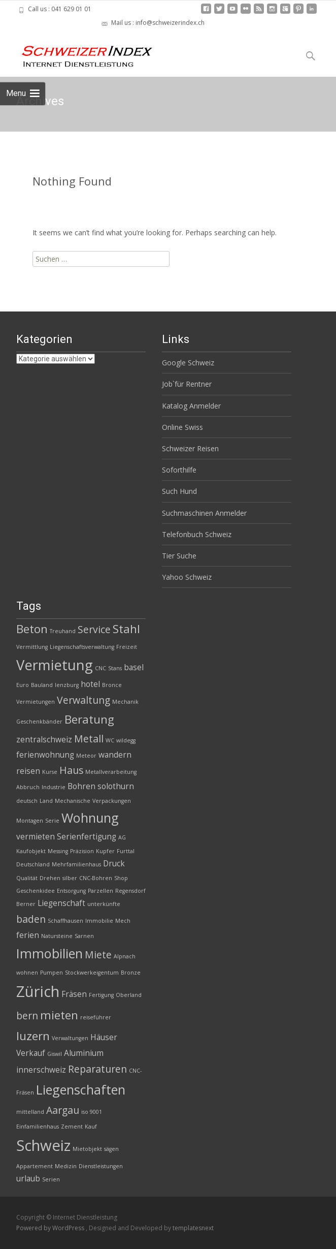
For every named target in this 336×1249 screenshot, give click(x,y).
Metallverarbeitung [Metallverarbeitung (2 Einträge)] (111, 771)
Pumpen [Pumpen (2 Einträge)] (51, 972)
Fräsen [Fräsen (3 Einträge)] (74, 994)
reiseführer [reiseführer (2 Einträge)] (95, 1017)
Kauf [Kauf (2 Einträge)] (91, 1126)
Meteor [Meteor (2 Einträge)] (86, 755)
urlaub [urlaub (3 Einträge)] (28, 1178)
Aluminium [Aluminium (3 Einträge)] (84, 1053)
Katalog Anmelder (191, 406)
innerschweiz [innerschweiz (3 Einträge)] (41, 1070)
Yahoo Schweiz (187, 577)
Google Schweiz (188, 362)
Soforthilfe (179, 470)
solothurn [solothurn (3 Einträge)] (115, 786)
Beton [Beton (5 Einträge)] (32, 629)
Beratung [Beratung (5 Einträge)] (89, 719)
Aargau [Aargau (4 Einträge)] (62, 1110)
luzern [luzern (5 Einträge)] (33, 1036)
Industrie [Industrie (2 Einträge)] (53, 787)
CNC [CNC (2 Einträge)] (100, 668)
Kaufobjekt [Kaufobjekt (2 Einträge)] (31, 851)
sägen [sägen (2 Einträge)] (111, 1148)
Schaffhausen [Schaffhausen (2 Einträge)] (65, 920)
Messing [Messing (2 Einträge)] (58, 851)
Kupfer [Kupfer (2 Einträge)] (105, 851)
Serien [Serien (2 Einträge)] (51, 1179)
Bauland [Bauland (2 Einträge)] (42, 685)
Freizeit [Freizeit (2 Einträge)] (126, 646)
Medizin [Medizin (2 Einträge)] (66, 1166)
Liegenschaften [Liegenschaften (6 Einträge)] (80, 1089)
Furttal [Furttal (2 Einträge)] (126, 851)
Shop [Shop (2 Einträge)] (121, 878)
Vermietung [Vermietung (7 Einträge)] (54, 664)
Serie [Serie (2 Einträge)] (52, 820)
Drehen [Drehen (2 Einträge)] (50, 878)
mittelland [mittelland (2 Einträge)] (30, 1111)
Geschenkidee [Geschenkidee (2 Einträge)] (35, 890)
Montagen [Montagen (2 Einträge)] (29, 820)
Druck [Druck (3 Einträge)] (114, 863)
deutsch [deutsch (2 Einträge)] (27, 800)
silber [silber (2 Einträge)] (69, 878)
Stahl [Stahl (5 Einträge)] (126, 629)
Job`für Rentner (187, 384)
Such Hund (179, 491)
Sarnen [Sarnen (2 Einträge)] (84, 936)
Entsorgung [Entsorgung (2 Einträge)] (71, 890)
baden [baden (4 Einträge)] (31, 919)
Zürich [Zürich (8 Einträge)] (37, 991)
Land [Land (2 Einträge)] (46, 800)
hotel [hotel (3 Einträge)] (90, 684)
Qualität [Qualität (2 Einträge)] (27, 878)
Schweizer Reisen (190, 448)
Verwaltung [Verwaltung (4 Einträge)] (83, 700)
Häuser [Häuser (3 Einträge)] (103, 1037)
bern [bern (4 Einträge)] (27, 1015)
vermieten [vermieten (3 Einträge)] (35, 836)
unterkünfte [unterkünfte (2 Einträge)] (103, 904)
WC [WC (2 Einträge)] (110, 740)
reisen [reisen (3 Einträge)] (28, 771)
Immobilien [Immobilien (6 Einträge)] (49, 953)
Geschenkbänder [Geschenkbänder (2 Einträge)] (39, 721)
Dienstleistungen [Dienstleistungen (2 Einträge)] (101, 1166)
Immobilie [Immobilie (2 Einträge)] (99, 920)
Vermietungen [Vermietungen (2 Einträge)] (35, 701)
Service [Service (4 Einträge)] (94, 629)
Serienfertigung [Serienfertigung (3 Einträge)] (86, 836)
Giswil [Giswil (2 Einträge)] (54, 1053)
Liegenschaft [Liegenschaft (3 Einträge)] (61, 903)
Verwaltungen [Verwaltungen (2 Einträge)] (70, 1038)
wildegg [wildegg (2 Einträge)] (126, 740)
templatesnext (193, 1228)
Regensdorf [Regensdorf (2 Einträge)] (130, 890)
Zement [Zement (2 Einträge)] (72, 1126)
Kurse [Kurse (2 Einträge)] (49, 771)
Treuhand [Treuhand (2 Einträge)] (63, 631)
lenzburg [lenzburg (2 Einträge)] (67, 685)
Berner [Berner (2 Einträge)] (26, 904)
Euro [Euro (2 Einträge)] (22, 685)
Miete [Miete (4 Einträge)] (98, 954)
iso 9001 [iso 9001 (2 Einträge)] (91, 1111)
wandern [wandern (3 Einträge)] (114, 755)
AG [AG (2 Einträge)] (122, 837)
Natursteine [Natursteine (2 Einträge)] (57, 936)
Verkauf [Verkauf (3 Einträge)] (30, 1053)
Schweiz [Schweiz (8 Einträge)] (43, 1145)
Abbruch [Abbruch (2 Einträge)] (28, 787)
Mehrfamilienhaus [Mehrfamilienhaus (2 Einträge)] (76, 864)
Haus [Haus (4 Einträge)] (71, 770)
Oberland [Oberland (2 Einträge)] (129, 994)
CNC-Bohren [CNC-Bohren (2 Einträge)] (95, 878)
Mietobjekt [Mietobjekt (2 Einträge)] (87, 1148)
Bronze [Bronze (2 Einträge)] (131, 972)
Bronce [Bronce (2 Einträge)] (112, 685)
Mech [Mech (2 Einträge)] (122, 920)
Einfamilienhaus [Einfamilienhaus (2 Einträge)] (37, 1126)
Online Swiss (182, 427)
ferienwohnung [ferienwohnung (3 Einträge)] (45, 755)
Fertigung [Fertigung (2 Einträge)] (101, 994)
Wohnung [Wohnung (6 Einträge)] (90, 817)
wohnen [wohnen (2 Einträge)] (27, 972)
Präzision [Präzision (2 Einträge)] (82, 851)
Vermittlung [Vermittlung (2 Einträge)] (32, 646)
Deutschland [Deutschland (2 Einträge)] (33, 864)
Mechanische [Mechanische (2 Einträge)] (72, 800)
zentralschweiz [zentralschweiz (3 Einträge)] (44, 739)
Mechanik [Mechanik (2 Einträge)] (125, 701)
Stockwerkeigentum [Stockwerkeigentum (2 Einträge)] (92, 972)
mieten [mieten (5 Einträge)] (59, 1015)
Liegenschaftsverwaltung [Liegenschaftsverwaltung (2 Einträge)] (82, 646)
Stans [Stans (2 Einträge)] (115, 668)
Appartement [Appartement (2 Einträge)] (34, 1166)
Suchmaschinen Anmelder (204, 513)
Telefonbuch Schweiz (196, 534)
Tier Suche (179, 555)
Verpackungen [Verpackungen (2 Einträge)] (111, 800)
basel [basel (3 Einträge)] (134, 667)
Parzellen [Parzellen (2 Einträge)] (100, 890)
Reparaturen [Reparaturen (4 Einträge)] (97, 1069)
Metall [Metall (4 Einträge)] (89, 738)
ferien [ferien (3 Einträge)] (27, 935)
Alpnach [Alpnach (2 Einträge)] (125, 956)
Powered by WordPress (51, 1228)
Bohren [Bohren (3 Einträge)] (81, 786)
